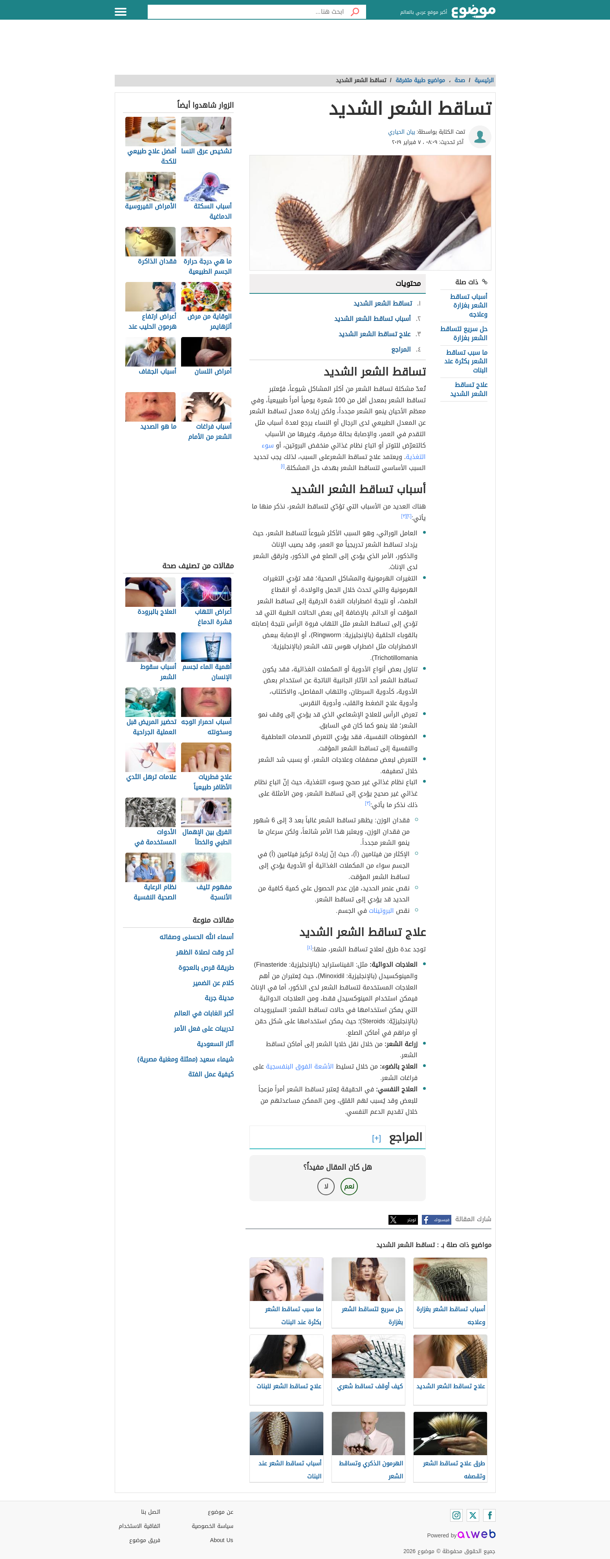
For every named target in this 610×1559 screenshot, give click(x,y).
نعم (349, 1186)
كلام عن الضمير (213, 983)
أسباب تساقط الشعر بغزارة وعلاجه (468, 306)
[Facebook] (489, 1515)
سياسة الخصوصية (212, 1526)
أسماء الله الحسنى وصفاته (196, 937)
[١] (283, 466)
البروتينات (381, 911)
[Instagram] (456, 1515)
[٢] (409, 516)
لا (326, 1186)
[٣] (404, 516)
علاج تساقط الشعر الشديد (468, 389)
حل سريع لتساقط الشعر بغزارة (463, 333)
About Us (221, 1540)
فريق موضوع (144, 1540)
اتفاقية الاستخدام (139, 1526)
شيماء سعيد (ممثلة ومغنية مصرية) (185, 1059)
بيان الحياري (401, 132)
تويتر (411, 1220)
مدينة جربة (219, 998)
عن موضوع (220, 1512)
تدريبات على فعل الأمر (204, 1029)
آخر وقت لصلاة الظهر (205, 952)
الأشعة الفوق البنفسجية (300, 1066)
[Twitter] (473, 1515)
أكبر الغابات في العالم (204, 1013)
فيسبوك (441, 1220)
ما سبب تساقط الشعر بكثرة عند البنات (465, 361)
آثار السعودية (215, 1044)
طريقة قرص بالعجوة (206, 968)
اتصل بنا (150, 1512)
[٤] (309, 947)
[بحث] (355, 12)
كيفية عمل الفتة (211, 1074)
